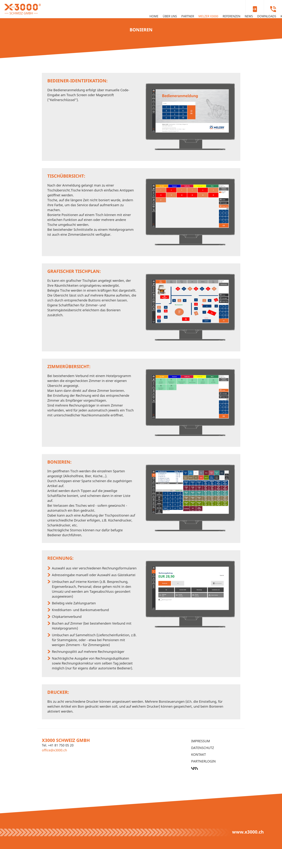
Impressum (200, 741)
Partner (135, 9)
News (197, 9)
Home (101, 9)
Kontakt (235, 9)
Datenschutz (202, 748)
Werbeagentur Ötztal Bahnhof (215, 768)
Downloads (214, 9)
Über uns (118, 9)
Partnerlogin (203, 761)
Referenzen (179, 9)
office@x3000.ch (54, 750)
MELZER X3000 (156, 9)
